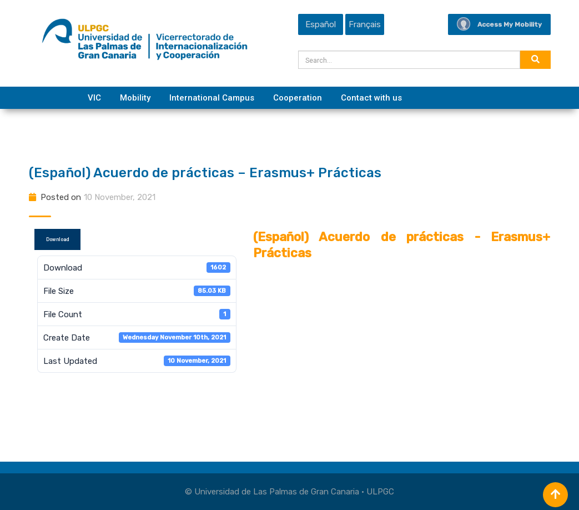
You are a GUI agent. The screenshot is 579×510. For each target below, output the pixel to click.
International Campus (211, 98)
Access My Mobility (499, 24)
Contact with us (371, 98)
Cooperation (297, 98)
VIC (94, 98)
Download (57, 239)
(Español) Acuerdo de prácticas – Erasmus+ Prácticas (205, 173)
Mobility (135, 98)
